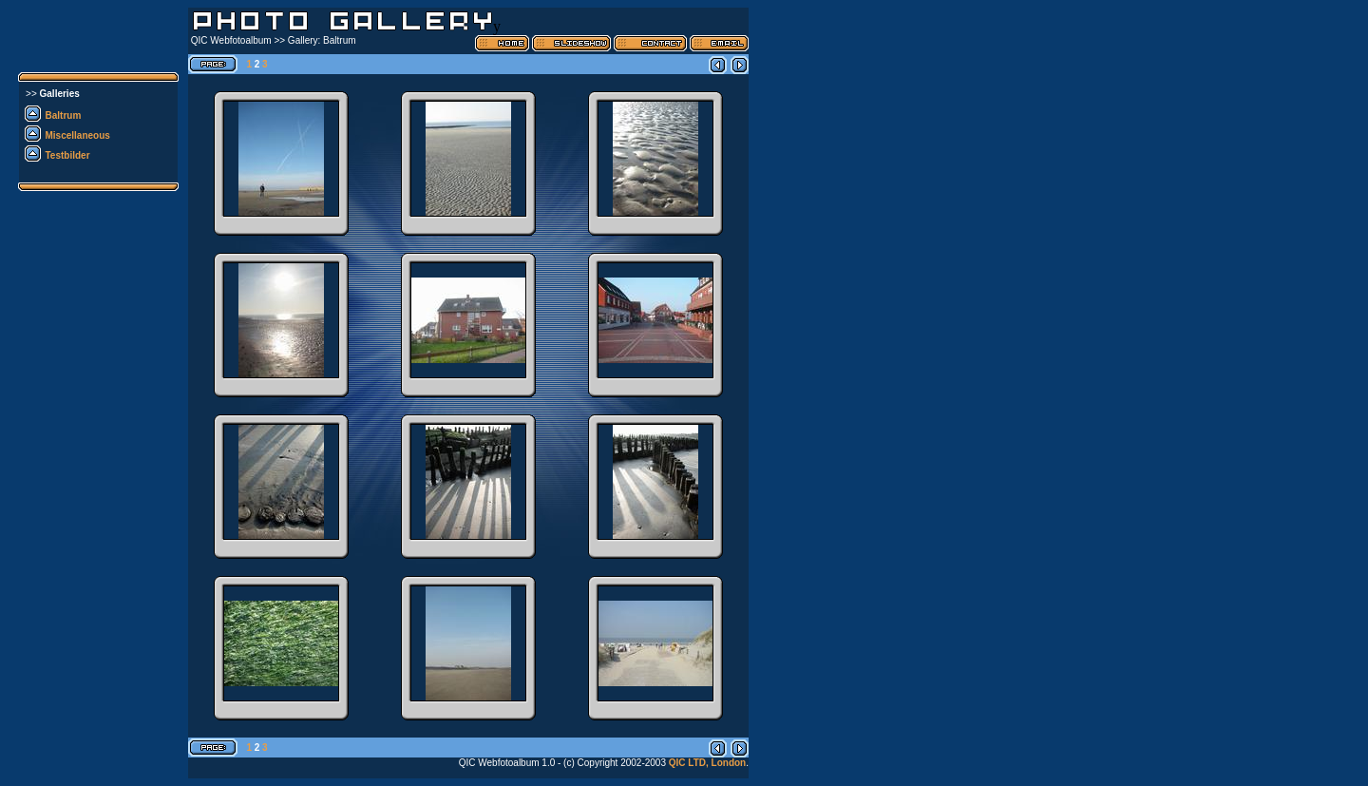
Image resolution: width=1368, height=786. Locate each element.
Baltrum (64, 115)
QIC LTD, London (707, 762)
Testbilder (68, 155)
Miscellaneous (78, 135)
